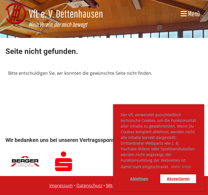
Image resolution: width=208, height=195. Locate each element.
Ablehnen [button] (139, 178)
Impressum (61, 185)
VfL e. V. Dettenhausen (66, 13)
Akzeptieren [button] (178, 178)
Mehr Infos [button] (181, 166)
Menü (190, 13)
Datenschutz (89, 185)
